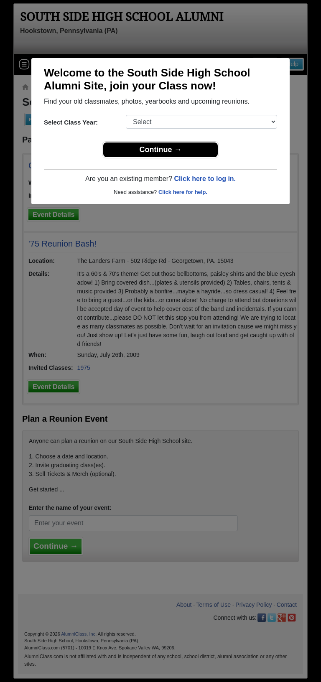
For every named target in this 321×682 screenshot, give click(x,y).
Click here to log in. (205, 178)
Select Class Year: (71, 122)
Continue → (161, 149)
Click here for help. (182, 192)
